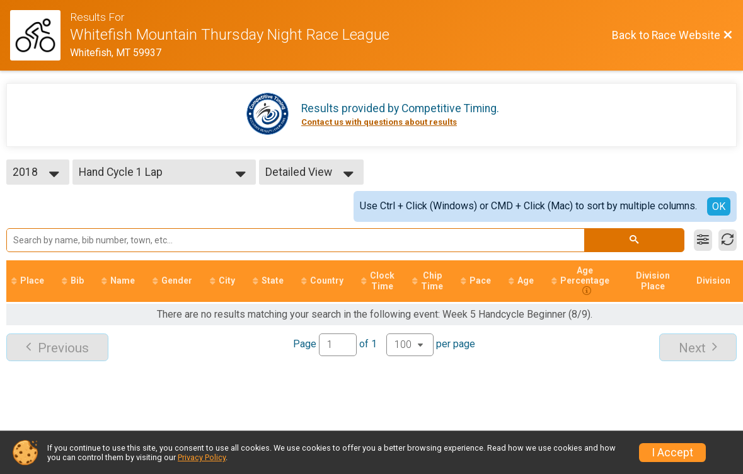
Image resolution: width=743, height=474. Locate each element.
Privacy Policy (202, 457)
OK (718, 206)
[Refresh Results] (727, 240)
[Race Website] (40, 35)
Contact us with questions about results (379, 122)
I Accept (672, 452)
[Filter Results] (703, 240)
